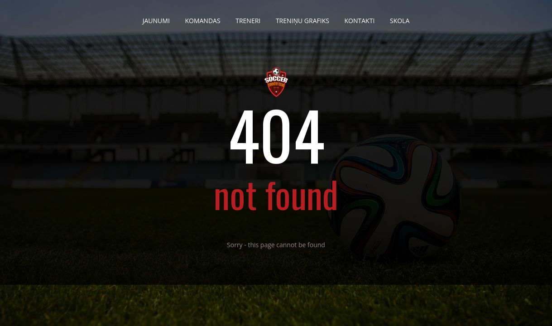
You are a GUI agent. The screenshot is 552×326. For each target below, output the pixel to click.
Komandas (202, 17)
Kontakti (360, 17)
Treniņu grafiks (302, 17)
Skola (399, 17)
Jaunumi (156, 17)
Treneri (248, 17)
